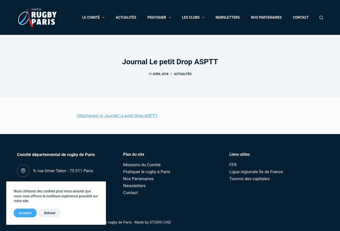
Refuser (49, 213)
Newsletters (228, 17)
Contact (301, 17)
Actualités (126, 17)
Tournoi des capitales (249, 178)
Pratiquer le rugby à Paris (146, 171)
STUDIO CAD (160, 222)
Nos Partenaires (266, 17)
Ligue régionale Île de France (256, 171)
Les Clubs (194, 17)
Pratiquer (160, 17)
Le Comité (94, 17)
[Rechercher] (321, 17)
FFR (233, 164)
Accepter (25, 213)
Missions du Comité (142, 164)
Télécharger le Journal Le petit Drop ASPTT (117, 115)
